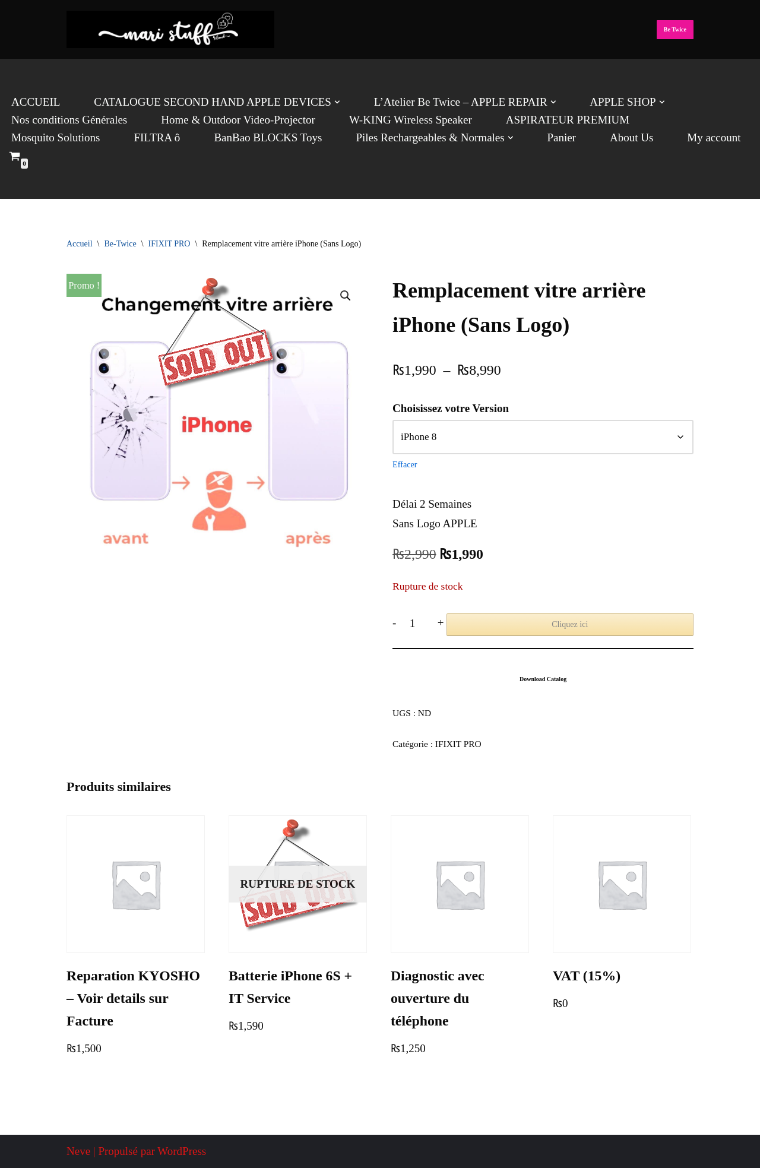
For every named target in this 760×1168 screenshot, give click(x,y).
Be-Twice (120, 243)
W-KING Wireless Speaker (410, 119)
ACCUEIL (35, 102)
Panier (561, 137)
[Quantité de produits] (416, 623)
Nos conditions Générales (69, 119)
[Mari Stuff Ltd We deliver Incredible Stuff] (170, 29)
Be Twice (675, 29)
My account (713, 137)
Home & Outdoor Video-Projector (238, 119)
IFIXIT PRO (169, 243)
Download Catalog (543, 679)
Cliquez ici (570, 624)
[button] (337, 102)
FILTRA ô (157, 137)
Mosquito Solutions (55, 137)
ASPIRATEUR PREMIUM (568, 119)
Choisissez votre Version (450, 408)
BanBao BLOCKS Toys (268, 137)
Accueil (79, 243)
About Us (631, 137)
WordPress (181, 1151)
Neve (78, 1151)
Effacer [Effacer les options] (404, 464)
